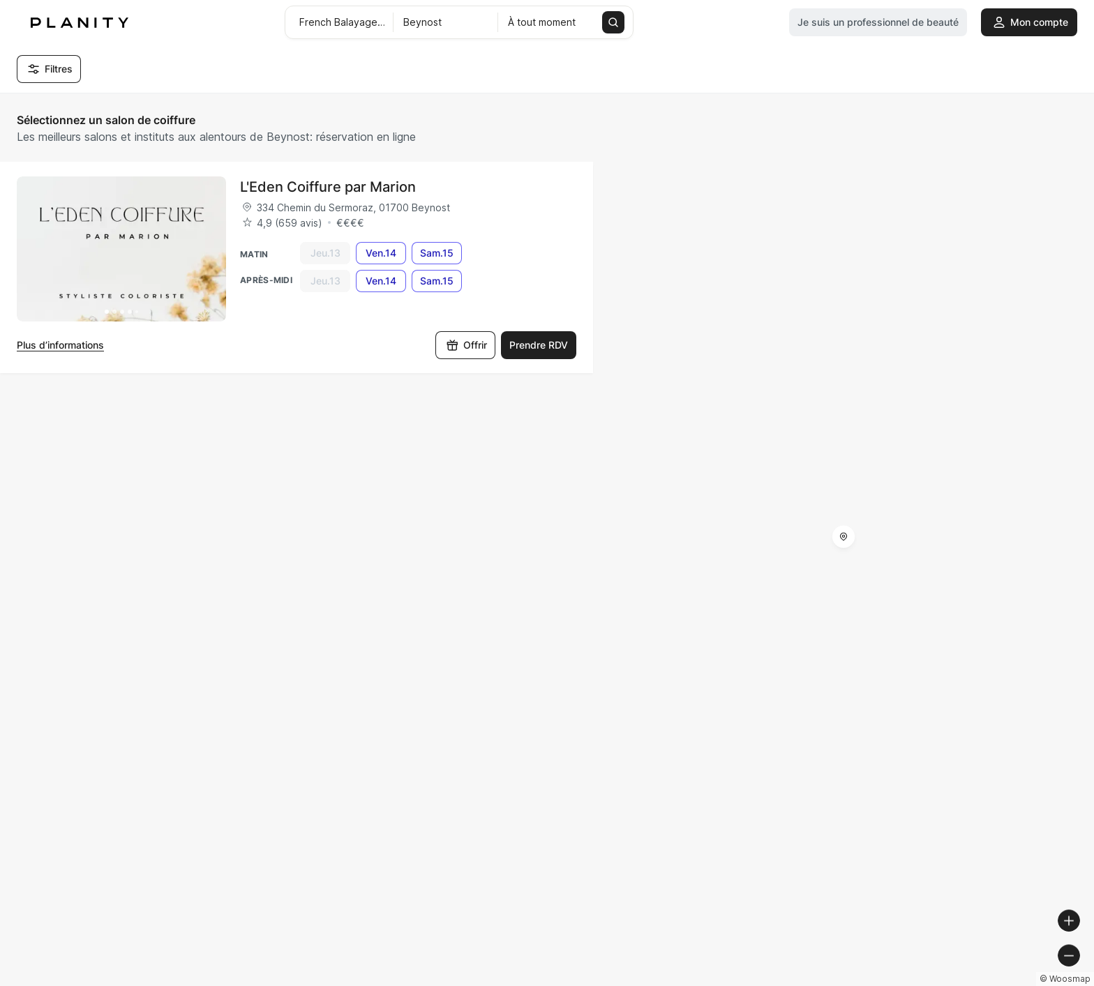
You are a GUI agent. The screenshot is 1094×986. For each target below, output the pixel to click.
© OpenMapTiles (902, 980)
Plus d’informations (60, 345)
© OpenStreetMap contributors (1018, 980)
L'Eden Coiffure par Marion (328, 187)
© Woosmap (832, 980)
